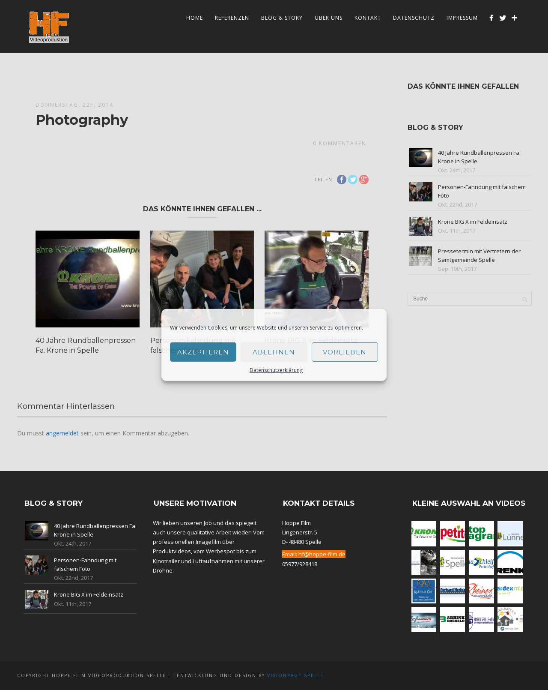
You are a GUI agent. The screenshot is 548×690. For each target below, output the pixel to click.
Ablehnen (274, 352)
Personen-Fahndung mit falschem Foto (85, 564)
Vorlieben (344, 352)
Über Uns (328, 17)
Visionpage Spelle (295, 675)
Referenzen (232, 17)
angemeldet (62, 433)
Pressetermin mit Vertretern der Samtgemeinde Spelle (479, 255)
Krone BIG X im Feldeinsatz (472, 221)
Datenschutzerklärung (276, 370)
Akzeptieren (203, 352)
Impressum (462, 17)
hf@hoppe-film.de (321, 554)
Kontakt (367, 17)
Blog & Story (282, 17)
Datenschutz (414, 17)
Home (194, 17)
